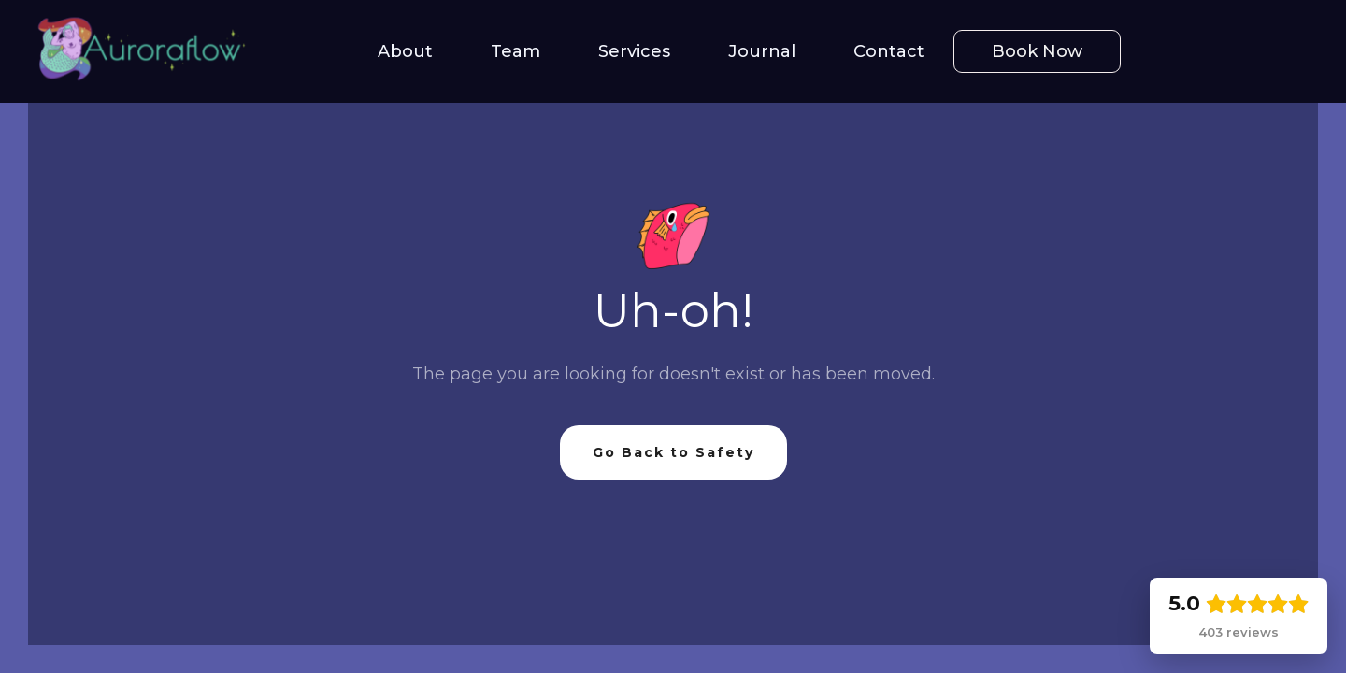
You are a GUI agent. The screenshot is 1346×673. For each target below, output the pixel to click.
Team (515, 51)
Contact (888, 51)
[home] (130, 51)
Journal (761, 51)
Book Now (1037, 51)
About (405, 51)
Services (634, 51)
